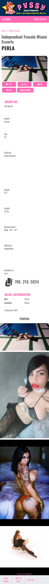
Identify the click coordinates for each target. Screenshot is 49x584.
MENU (6, 19)
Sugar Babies (25, 90)
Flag (9, 90)
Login (36, 19)
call (24, 84)
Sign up (43, 19)
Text (9, 84)
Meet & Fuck (18, 580)
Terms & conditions (24, 574)
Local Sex (30, 579)
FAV (40, 84)
